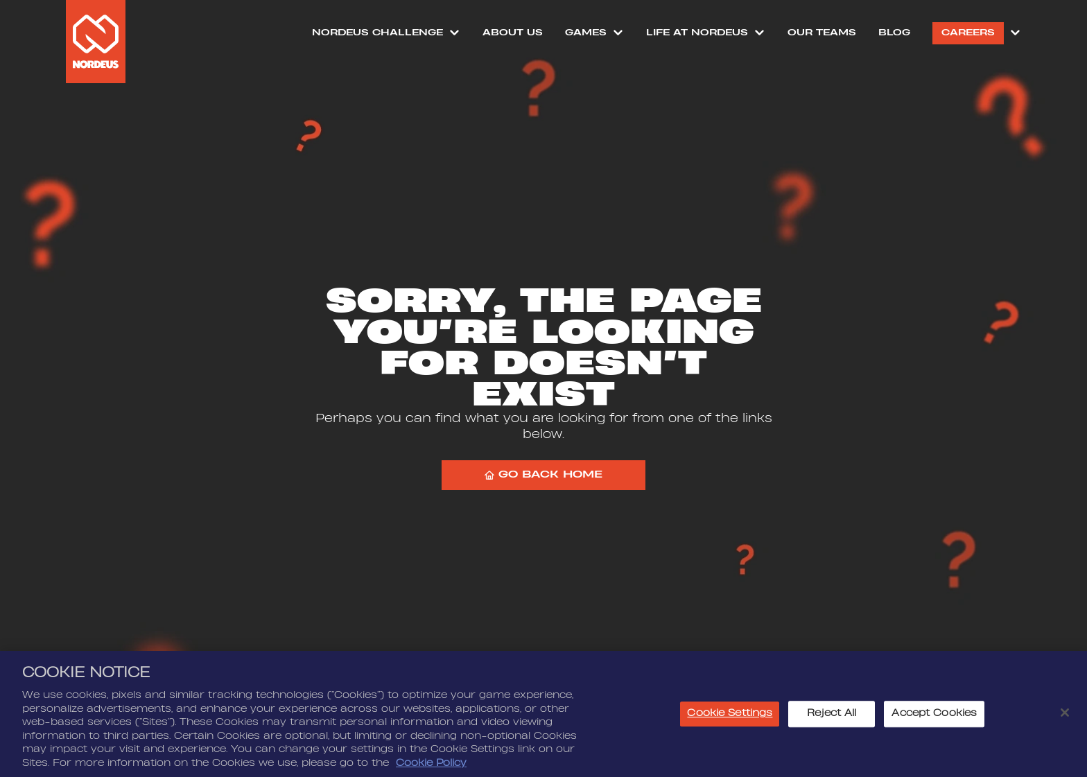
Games (586, 32)
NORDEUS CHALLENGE (377, 32)
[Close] (1065, 714)
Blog (894, 32)
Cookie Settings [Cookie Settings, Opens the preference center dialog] (729, 715)
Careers (968, 32)
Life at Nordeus (697, 32)
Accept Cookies (934, 715)
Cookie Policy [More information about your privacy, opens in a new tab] (431, 764)
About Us (512, 32)
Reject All (831, 715)
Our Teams (822, 32)
